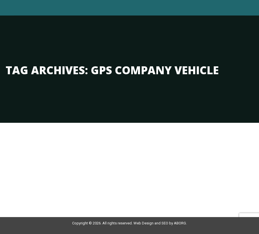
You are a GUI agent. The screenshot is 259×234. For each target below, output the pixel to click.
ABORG (180, 223)
